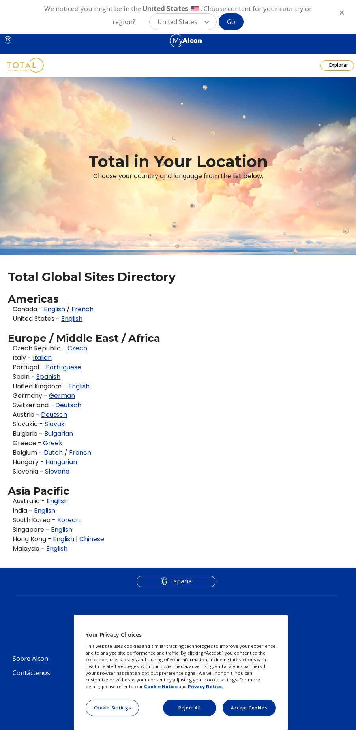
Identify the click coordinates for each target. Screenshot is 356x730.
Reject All (189, 708)
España (181, 581)
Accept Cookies (249, 708)
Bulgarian (58, 433)
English (57, 501)
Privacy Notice (205, 686)
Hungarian (61, 462)
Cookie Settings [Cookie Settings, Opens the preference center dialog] (112, 708)
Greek (52, 443)
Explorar (338, 65)
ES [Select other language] (8, 40)
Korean (68, 520)
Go (231, 21)
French (80, 452)
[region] (180, 672)
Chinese (91, 539)
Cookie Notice (161, 686)
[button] (183, 21)
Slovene (57, 471)
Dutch (53, 452)
